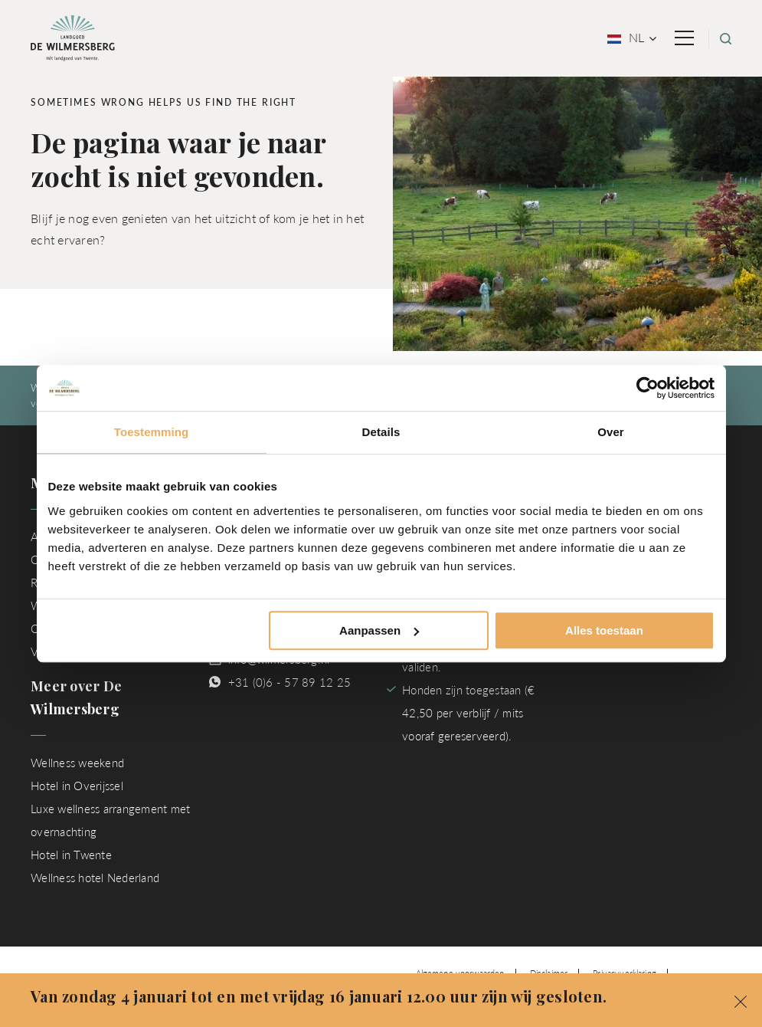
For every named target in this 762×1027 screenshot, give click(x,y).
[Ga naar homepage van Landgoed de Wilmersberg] (73, 36)
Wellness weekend (77, 762)
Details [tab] (381, 431)
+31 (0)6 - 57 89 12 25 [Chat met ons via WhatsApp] (290, 682)
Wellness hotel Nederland (95, 877)
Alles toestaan (604, 630)
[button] (740, 1000)
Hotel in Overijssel (77, 785)
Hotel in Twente (71, 854)
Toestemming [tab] (151, 431)
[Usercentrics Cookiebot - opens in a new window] (647, 387)
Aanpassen (379, 630)
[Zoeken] (725, 38)
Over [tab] (610, 431)
